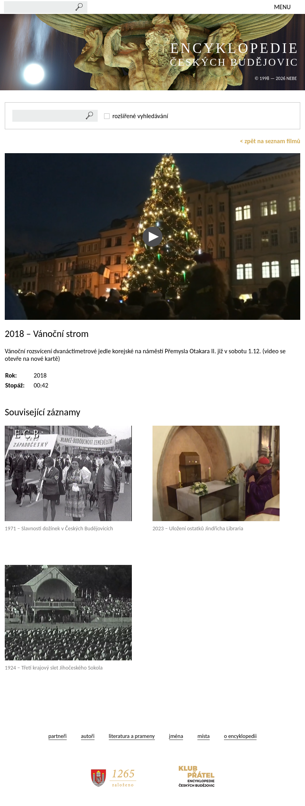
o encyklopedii (240, 736)
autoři (88, 736)
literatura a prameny (132, 736)
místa (203, 736)
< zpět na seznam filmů (270, 141)
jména (176, 736)
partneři (57, 736)
